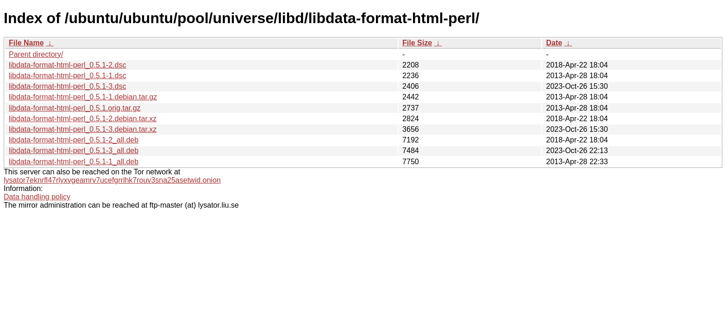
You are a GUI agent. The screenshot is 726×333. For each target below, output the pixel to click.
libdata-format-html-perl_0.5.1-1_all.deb (73, 162)
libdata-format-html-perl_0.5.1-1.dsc (67, 76)
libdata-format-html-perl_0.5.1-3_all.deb (73, 150)
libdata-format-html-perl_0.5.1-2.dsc (67, 65)
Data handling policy (37, 197)
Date (554, 43)
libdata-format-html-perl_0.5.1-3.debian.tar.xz (82, 129)
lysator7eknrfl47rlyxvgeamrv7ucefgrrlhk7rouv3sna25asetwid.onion (112, 180)
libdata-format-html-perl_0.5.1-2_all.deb (73, 140)
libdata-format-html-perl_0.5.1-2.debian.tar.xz (82, 119)
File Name (26, 43)
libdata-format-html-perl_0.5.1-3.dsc (67, 86)
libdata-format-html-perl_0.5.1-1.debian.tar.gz (83, 97)
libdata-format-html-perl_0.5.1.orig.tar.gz (75, 108)
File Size (417, 43)
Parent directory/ (36, 54)
